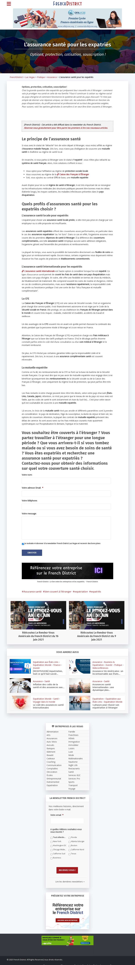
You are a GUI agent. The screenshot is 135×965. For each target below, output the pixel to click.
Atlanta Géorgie (77, 839)
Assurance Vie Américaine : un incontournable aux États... (106, 670)
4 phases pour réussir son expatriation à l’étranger (104, 704)
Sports (71, 779)
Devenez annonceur (119, 961)
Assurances (52, 736)
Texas (73, 851)
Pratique (41, 77)
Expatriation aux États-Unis (45, 660)
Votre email (56, 813)
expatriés (96, 589)
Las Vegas (30, 77)
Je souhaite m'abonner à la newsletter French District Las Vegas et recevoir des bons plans (62, 543)
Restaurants (74, 766)
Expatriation (98, 696)
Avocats (50, 743)
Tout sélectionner (59, 835)
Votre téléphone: (29, 500)
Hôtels (71, 736)
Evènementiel (53, 779)
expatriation (81, 589)
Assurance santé (33, 589)
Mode (71, 753)
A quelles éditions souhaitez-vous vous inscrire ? (66, 828)
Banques (51, 746)
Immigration (74, 739)
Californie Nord (77, 847)
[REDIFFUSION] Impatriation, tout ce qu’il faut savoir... (48, 670)
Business (57, 855)
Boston (74, 843)
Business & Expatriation (103, 662)
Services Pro (74, 776)
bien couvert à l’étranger (58, 589)
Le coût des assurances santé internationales (46, 704)
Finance (57, 663)
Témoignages (67, 961)
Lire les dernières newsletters (70, 877)
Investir (36, 666)
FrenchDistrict (16, 77)
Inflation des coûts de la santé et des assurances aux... (48, 683)
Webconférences (100, 666)
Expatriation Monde (42, 663)
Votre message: (29, 513)
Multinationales (75, 756)
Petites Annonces (101, 961)
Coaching (51, 759)
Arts (48, 733)
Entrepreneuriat (54, 776)
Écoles (50, 773)
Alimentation (53, 729)
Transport (73, 783)
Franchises (73, 733)
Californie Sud (59, 851)
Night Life (73, 763)
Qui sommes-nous (51, 961)
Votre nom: (27, 475)
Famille (71, 729)
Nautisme (73, 759)
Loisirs (71, 746)
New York (57, 839)
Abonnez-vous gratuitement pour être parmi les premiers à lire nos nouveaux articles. (66, 127)
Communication (54, 763)
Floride (74, 835)
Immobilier (73, 743)
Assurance (52, 77)
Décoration (52, 769)
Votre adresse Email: (32, 488)
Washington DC (59, 843)
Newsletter (87, 961)
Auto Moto (52, 739)
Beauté (50, 753)
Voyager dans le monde (44, 699)
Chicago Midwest (59, 847)
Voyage (71, 786)
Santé (47, 679)
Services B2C (74, 773)
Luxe (70, 749)
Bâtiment (51, 749)
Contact (77, 961)
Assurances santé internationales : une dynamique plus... (107, 683)
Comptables (52, 766)
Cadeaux (51, 756)
